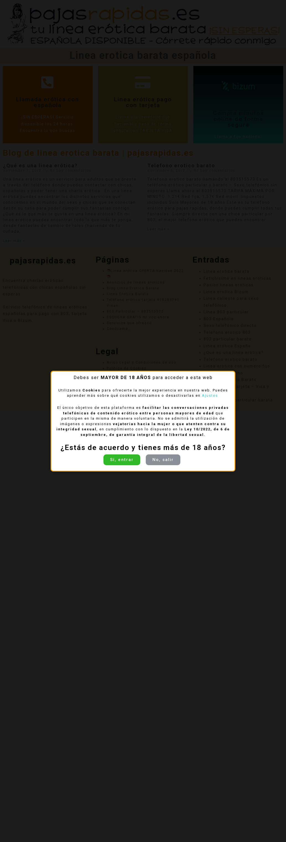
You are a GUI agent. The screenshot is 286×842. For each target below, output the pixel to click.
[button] (121, 459)
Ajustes (210, 395)
